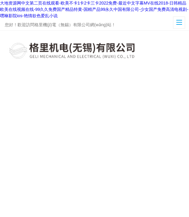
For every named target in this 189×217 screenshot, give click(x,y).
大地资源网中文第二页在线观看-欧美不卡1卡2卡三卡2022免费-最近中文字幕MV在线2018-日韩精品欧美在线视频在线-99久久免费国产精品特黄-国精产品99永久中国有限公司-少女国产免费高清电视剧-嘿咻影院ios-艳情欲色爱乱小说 (94, 9)
